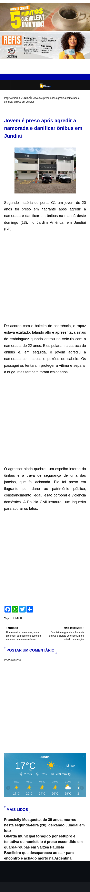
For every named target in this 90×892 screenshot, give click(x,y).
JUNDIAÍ (26, 98)
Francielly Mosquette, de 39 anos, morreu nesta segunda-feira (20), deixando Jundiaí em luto (44, 825)
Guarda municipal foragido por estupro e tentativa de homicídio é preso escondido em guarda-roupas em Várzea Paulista (43, 841)
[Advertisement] (45, 278)
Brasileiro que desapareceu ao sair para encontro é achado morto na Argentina (39, 855)
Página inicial (11, 98)
